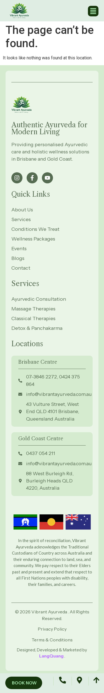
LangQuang (51, 656)
